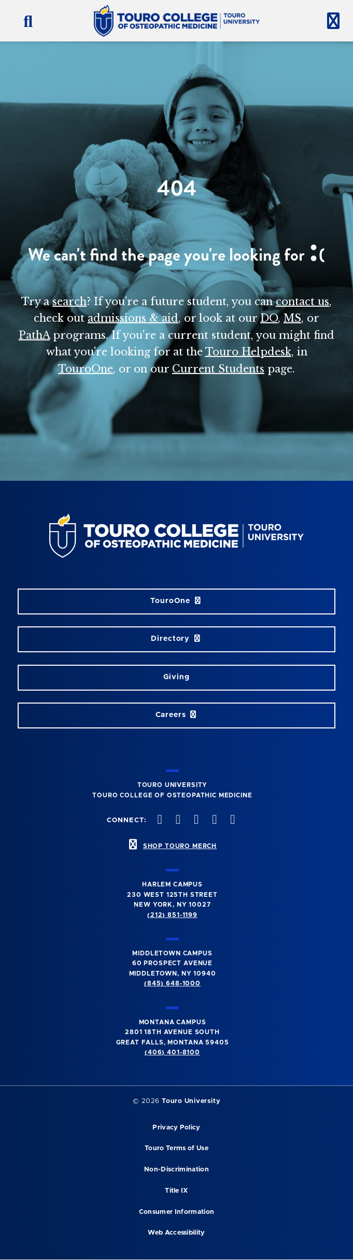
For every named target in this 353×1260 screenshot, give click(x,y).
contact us (302, 301)
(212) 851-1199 (172, 915)
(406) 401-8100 (172, 1052)
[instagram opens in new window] (195, 820)
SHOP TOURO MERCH (180, 846)
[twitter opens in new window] (176, 820)
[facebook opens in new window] (158, 820)
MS (292, 318)
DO (269, 318)
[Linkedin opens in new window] (231, 820)
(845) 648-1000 (172, 983)
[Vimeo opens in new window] (213, 820)
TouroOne (85, 369)
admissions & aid (133, 318)
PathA (34, 335)
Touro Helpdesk (248, 352)
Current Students (218, 369)
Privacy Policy (176, 1127)
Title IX (176, 1190)
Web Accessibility (176, 1232)
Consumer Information (176, 1212)
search (69, 301)
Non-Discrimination (176, 1169)
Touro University (191, 1101)
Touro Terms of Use (176, 1148)
